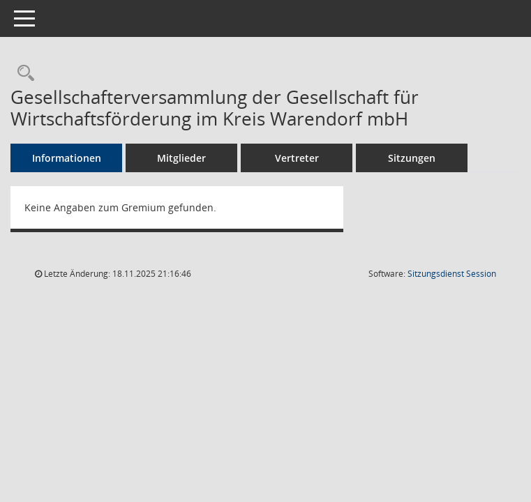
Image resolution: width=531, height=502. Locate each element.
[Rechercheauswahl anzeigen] (22, 73)
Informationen (66, 158)
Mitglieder (181, 158)
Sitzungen (411, 158)
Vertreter (297, 158)
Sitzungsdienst (451, 274)
